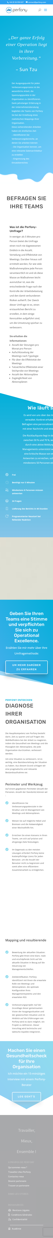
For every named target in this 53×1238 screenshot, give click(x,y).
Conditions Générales (21, 1214)
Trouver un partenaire (18, 1185)
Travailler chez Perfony (19, 1171)
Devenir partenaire (17, 1181)
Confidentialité (19, 1219)
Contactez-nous (16, 1176)
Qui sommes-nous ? (17, 1167)
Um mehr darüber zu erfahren (26, 667)
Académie (16, 1228)
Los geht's (26, 1094)
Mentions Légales (21, 1210)
